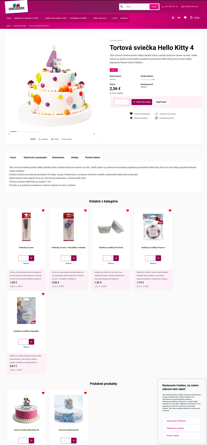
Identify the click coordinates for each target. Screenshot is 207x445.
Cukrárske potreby (19, 26)
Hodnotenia (58, 165)
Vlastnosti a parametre (35, 165)
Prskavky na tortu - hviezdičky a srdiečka (64, 253)
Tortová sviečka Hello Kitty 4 (39, 26)
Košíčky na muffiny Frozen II (142, 252)
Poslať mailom (92, 165)
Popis (13, 165)
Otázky (74, 165)
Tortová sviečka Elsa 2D (64, 348)
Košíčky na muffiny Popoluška (182, 252)
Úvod (8, 26)
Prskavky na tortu (25, 252)
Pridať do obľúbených (142, 114)
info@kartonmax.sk (191, 6)
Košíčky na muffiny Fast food (103, 252)
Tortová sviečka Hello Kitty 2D (24, 348)
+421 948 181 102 (171, 6)
